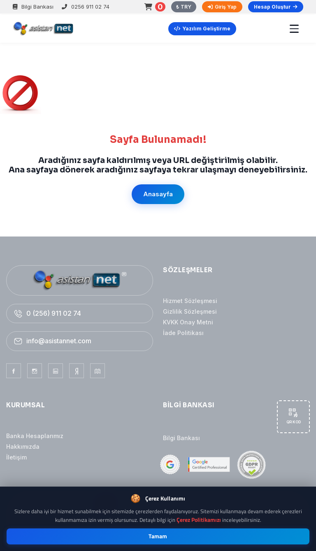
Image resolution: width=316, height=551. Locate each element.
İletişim (16, 457)
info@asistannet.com (58, 341)
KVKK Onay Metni (188, 322)
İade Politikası (183, 332)
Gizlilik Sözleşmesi (190, 311)
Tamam (158, 536)
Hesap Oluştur (275, 7)
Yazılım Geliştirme (202, 28)
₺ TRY (183, 7)
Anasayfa (158, 194)
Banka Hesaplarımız (34, 435)
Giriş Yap (222, 7)
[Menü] (294, 29)
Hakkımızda (23, 446)
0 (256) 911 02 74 (53, 313)
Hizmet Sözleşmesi (190, 300)
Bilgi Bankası (33, 6)
